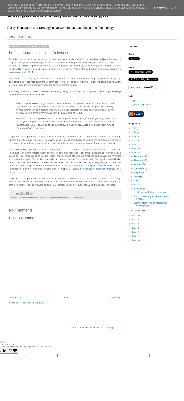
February (138, 189)
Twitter (134, 101)
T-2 (21, 78)
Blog (21, 37)
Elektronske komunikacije (28, 198)
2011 (134, 223)
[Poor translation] (12, 351)
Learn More (160, 8)
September (139, 168)
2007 (134, 240)
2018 (134, 136)
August (137, 172)
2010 (134, 228)
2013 (134, 215)
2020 (134, 128)
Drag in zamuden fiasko (75, 91)
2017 (134, 140)
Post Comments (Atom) (32, 303)
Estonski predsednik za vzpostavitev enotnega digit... (150, 204)
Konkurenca (45, 198)
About (12, 37)
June (136, 176)
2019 (134, 132)
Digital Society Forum (141, 104)
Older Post (115, 298)
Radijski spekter (76, 198)
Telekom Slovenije (18, 69)
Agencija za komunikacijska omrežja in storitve (64, 69)
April (136, 180)
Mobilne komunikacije (60, 198)
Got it (173, 8)
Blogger (111, 327)
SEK (30, 37)
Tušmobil (35, 69)
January (138, 210)
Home (65, 298)
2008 (134, 236)
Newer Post (15, 298)
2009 (134, 232)
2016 (134, 144)
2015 (134, 148)
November (139, 160)
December (139, 156)
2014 (134, 152)
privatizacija (26, 165)
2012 (134, 219)
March (137, 184)
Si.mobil (116, 65)
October (138, 164)
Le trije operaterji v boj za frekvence (150, 192)
